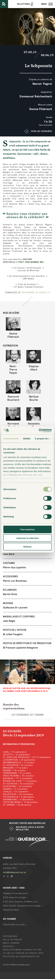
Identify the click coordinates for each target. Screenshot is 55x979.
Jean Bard (8, 554)
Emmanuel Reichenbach (36, 96)
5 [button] (34, 681)
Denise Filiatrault (40, 109)
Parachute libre (10, 909)
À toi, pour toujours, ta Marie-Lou (20, 901)
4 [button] (29, 681)
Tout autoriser (27, 529)
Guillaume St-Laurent (15, 607)
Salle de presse (12, 939)
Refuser (27, 546)
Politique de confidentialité (21, 956)
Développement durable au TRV (22, 950)
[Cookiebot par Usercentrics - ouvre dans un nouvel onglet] (39, 430)
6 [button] (38, 681)
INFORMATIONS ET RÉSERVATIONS (19, 744)
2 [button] (20, 681)
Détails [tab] (26, 438)
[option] (27, 672)
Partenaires (10, 936)
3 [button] (25, 681)
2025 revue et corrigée (14, 897)
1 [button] (16, 681)
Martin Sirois (10, 594)
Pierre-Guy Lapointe (14, 567)
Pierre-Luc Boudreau (15, 580)
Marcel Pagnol (42, 83)
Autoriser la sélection (27, 538)
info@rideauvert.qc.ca (14, 872)
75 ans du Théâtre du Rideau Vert (23, 953)
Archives (8, 946)
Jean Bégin (9, 621)
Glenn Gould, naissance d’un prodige (21, 905)
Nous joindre (11, 943)
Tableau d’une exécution (15, 893)
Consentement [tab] (11, 438)
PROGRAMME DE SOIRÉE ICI (35, 292)
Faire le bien (14, 924)
